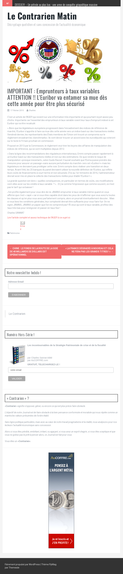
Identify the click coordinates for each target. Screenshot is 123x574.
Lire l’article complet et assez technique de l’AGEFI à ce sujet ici (38, 217)
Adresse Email (16, 281)
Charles (32, 110)
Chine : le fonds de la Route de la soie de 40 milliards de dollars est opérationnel (34, 251)
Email (22, 225)
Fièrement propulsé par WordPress (22, 564)
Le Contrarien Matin (42, 16)
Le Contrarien (17, 313)
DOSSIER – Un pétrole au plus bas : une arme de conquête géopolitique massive (56, 5)
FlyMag (52, 564)
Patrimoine (15, 233)
